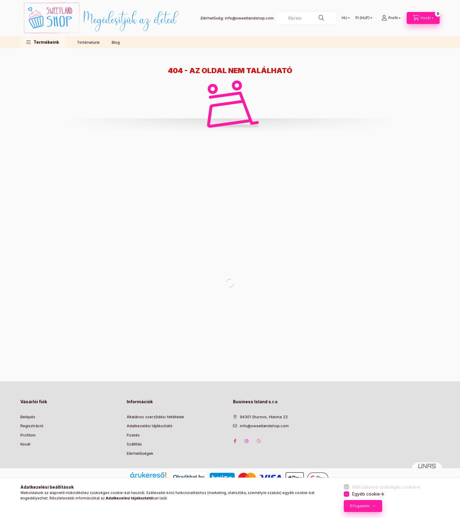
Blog (116, 42)
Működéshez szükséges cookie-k (386, 487)
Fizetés (133, 435)
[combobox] (306, 18)
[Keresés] (321, 18)
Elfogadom (360, 506)
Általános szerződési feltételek (155, 416)
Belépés (27, 416)
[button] (42, 42)
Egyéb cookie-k (368, 493)
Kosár (25, 444)
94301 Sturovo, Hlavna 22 (264, 416)
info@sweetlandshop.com (264, 425)
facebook (235, 441)
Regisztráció (31, 425)
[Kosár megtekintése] (423, 18)
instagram (247, 441)
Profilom (28, 435)
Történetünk (88, 42)
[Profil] (391, 18)
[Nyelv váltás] (344, 18)
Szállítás (134, 444)
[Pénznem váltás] (362, 18)
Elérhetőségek (140, 453)
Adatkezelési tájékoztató (149, 425)
